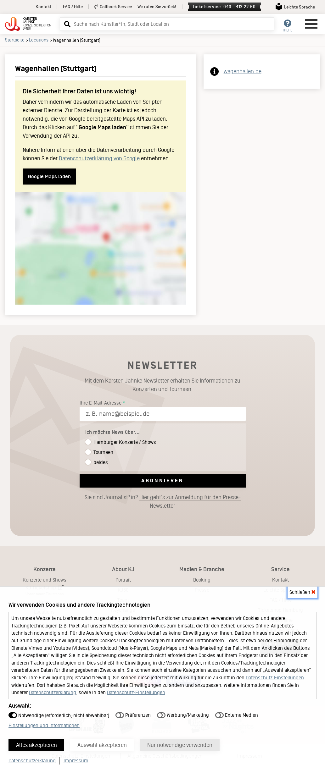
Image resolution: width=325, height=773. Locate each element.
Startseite (15, 39)
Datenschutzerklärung (52, 692)
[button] (66, 24)
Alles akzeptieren (36, 745)
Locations (38, 39)
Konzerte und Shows (44, 580)
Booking (201, 580)
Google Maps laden (49, 176)
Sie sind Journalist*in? (163, 501)
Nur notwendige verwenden (179, 745)
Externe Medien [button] (236, 715)
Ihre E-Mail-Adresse (100, 403)
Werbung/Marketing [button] (183, 715)
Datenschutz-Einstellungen (275, 677)
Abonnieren (162, 480)
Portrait (123, 580)
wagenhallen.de (242, 71)
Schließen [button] (302, 592)
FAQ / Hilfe (73, 6)
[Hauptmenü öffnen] (311, 24)
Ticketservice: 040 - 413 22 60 (223, 6)
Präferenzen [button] (133, 715)
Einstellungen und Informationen (44, 725)
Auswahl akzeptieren (102, 745)
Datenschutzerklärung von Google (99, 158)
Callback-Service (135, 6)
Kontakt (43, 6)
